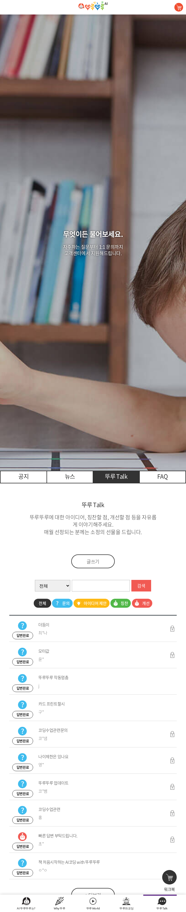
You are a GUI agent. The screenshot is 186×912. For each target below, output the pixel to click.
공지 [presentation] (23, 476)
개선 (141, 603)
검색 (141, 585)
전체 (42, 603)
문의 (61, 603)
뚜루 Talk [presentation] (116, 476)
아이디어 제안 (90, 603)
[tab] (23, 477)
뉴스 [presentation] (70, 476)
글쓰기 (93, 561)
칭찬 (120, 603)
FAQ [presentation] (162, 476)
